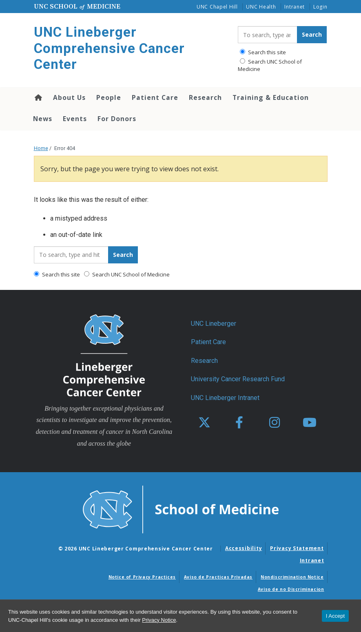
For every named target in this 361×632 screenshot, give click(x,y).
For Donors (116, 118)
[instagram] (274, 423)
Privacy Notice (159, 620)
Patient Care (155, 97)
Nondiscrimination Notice (292, 577)
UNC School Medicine (77, 6)
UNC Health (261, 6)
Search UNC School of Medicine (270, 65)
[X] (204, 423)
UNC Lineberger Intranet (225, 398)
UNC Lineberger (213, 323)
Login (320, 6)
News (42, 118)
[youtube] (309, 423)
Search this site (263, 52)
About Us (69, 97)
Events (75, 118)
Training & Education (271, 97)
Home (38, 97)
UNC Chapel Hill (217, 6)
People (108, 97)
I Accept (335, 616)
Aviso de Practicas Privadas (218, 577)
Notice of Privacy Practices (142, 577)
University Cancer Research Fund (238, 379)
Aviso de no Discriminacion (291, 589)
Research (205, 97)
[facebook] (239, 423)
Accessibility (243, 548)
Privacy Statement (296, 548)
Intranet (294, 6)
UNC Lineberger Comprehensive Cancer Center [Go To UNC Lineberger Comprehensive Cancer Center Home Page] (109, 48)
